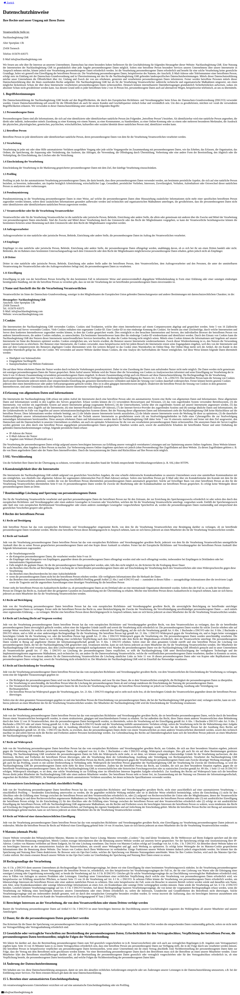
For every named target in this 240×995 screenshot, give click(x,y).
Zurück (9, 2)
